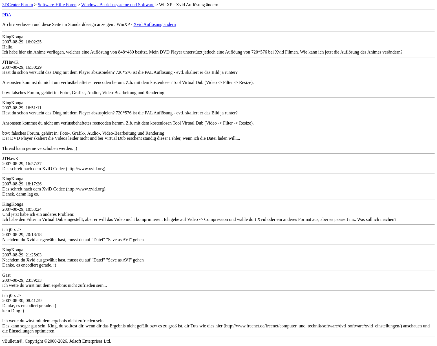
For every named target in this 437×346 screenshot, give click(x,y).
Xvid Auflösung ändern (154, 24)
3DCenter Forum (17, 4)
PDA (6, 14)
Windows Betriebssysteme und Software (117, 4)
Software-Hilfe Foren (57, 4)
